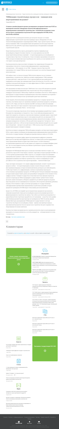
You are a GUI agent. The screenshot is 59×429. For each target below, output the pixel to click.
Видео (18, 389)
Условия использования (29, 417)
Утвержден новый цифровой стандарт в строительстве (18, 350)
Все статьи (11, 9)
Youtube (39, 422)
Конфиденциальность (18, 417)
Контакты (10, 417)
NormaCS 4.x (53, 417)
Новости (18, 342)
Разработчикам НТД (45, 417)
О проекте (5, 417)
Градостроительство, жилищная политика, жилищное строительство (39, 14)
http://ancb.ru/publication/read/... (18, 217)
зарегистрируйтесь (19, 233)
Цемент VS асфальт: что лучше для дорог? (15, 373)
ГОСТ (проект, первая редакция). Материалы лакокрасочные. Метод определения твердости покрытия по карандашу (44, 286)
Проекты (45, 282)
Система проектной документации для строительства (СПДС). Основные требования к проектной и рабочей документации (44, 271)
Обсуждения (45, 253)
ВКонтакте (29, 422)
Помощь (29, 418)
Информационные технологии (13, 14)
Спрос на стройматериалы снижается (14, 355)
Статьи (19, 364)
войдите (28, 233)
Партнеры (38, 417)
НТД (45, 315)
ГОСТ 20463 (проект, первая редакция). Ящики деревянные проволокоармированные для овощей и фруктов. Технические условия (45, 294)
